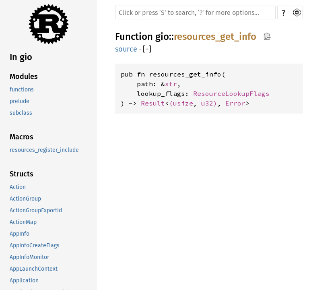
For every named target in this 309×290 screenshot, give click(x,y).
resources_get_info (215, 36)
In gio (21, 57)
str (171, 84)
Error (235, 103)
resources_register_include (44, 150)
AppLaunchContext (34, 268)
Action (18, 187)
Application (24, 280)
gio (162, 36)
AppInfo (19, 233)
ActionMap (23, 222)
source (126, 49)
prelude (19, 101)
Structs (21, 174)
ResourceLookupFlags (231, 93)
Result (153, 103)
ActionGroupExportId (36, 210)
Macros (21, 137)
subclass (21, 113)
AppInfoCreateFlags (35, 245)
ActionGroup (25, 198)
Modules (24, 76)
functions (22, 89)
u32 (207, 103)
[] (147, 49)
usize (183, 103)
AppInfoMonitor (29, 257)
